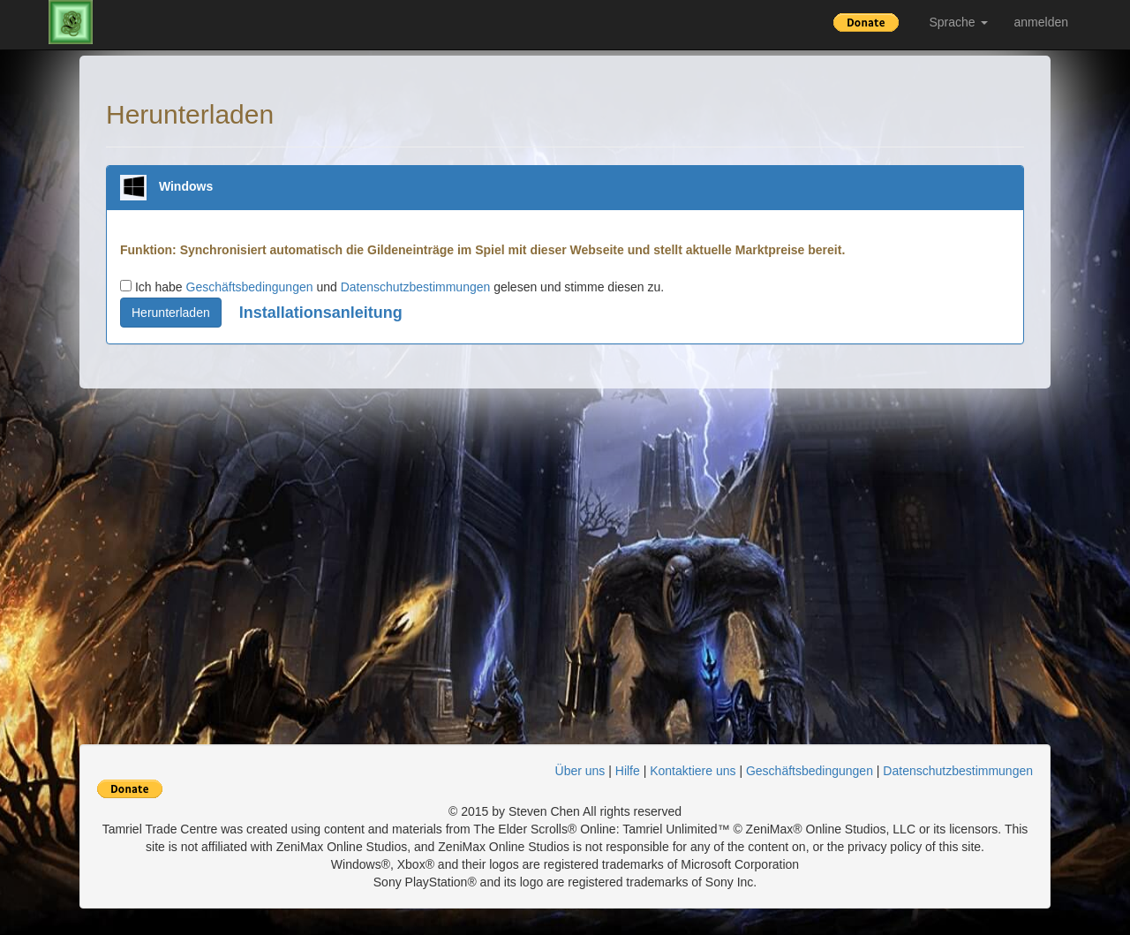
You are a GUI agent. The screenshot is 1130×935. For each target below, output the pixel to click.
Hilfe (627, 771)
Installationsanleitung (321, 312)
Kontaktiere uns (692, 771)
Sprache (958, 22)
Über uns (580, 771)
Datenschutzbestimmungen (416, 287)
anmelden (1041, 22)
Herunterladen (171, 312)
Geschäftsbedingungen (249, 287)
